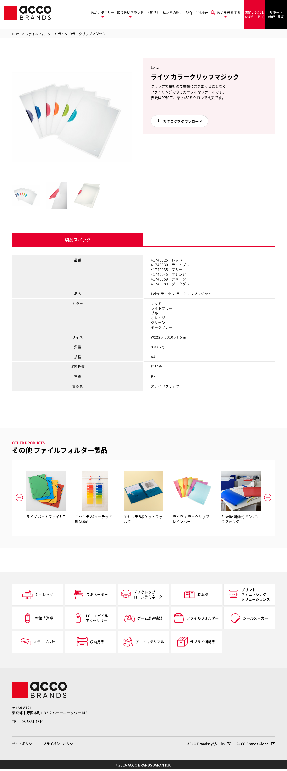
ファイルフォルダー (41, 33)
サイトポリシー (23, 745)
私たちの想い (173, 12)
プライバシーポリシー (60, 745)
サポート (276, 14)
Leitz (155, 67)
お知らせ (153, 12)
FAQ (188, 12)
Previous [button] (8, 117)
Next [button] (135, 117)
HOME (16, 33)
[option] (72, 117)
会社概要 (201, 12)
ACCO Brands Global (252, 745)
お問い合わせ (254, 14)
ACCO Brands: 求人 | (201, 745)
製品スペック (77, 240)
